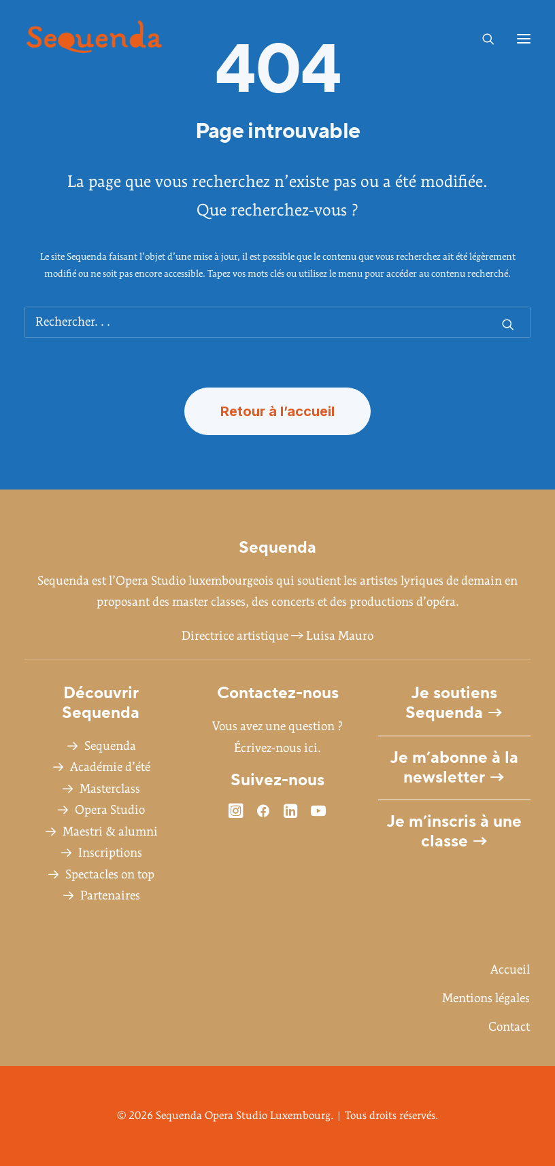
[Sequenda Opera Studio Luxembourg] (94, 38)
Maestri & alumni (110, 832)
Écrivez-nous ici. (277, 748)
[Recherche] (482, 39)
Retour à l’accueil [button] (277, 411)
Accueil (510, 970)
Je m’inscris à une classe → (454, 831)
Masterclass (110, 789)
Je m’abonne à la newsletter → (454, 767)
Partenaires (110, 896)
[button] (523, 39)
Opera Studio (110, 810)
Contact (509, 1027)
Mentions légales (486, 998)
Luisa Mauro (339, 636)
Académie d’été (110, 767)
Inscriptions (110, 853)
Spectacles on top (109, 875)
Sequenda (110, 746)
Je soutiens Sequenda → (454, 703)
